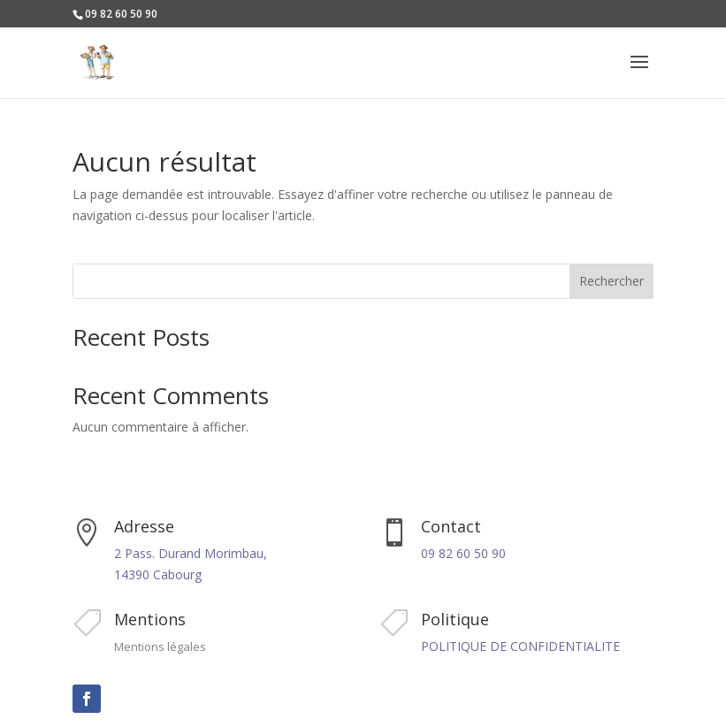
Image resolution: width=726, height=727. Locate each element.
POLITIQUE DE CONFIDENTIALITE (520, 646)
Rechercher (611, 280)
